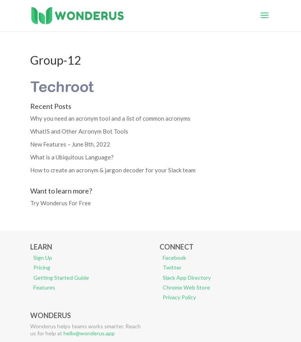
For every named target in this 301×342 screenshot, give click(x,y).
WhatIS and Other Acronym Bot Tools (79, 131)
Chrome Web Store (186, 287)
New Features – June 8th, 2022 (70, 144)
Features (44, 287)
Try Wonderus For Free (60, 202)
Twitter (172, 267)
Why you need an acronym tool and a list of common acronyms (110, 118)
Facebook (174, 257)
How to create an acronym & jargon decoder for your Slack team (113, 170)
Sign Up (42, 257)
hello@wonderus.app (89, 333)
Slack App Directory (187, 277)
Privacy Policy (179, 297)
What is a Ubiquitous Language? (72, 157)
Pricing (41, 267)
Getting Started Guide (61, 277)
